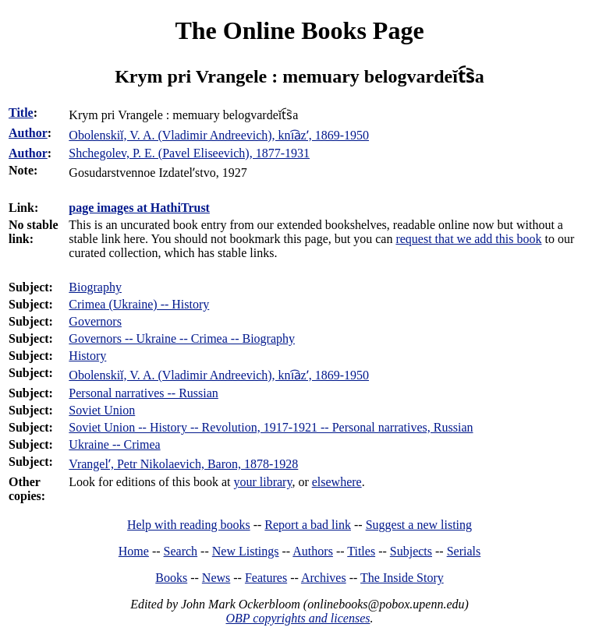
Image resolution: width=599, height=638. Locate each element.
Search (181, 551)
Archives (323, 577)
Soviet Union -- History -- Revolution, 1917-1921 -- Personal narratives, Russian (271, 427)
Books (171, 577)
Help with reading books (188, 524)
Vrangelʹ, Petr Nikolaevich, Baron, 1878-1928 (183, 464)
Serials (464, 551)
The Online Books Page (299, 30)
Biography (95, 287)
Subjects (411, 551)
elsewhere (337, 481)
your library (262, 481)
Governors (95, 321)
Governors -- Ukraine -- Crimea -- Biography (182, 338)
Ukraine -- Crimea (114, 444)
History (87, 355)
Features (266, 577)
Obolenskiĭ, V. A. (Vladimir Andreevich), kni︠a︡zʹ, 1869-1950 (219, 375)
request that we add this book (468, 238)
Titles (361, 551)
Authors (312, 551)
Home (134, 551)
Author (28, 132)
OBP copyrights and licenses (297, 618)
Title (21, 112)
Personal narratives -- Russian (143, 393)
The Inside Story (402, 577)
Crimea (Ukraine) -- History (139, 304)
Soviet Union (102, 410)
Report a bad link (307, 524)
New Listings (245, 551)
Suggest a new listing (419, 524)
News (216, 577)
